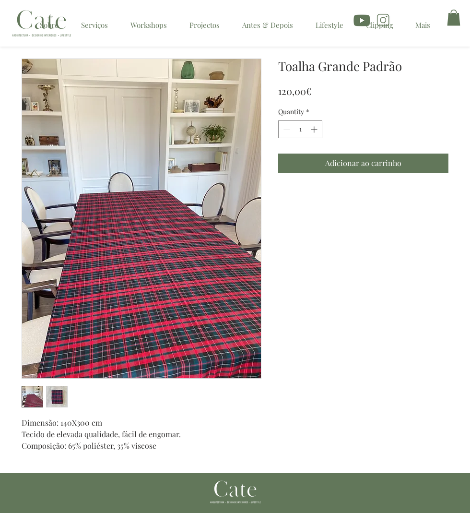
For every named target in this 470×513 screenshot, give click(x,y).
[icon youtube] (362, 21)
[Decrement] (286, 129)
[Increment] (315, 129)
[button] (453, 17)
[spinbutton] (300, 129)
